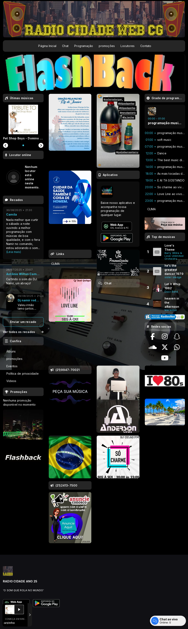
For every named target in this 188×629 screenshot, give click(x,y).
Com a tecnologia (17, 621)
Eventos (11, 366)
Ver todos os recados (23, 332)
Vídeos (11, 381)
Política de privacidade (22, 373)
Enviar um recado (23, 322)
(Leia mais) (13, 252)
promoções (107, 46)
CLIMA (55, 263)
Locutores (128, 46)
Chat (65, 46)
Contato (145, 46)
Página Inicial (47, 46)
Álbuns (11, 351)
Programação (83, 46)
